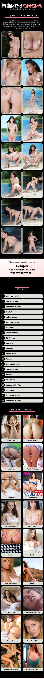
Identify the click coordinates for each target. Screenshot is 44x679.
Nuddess (11, 542)
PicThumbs (33, 485)
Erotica (33, 571)
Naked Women (33, 428)
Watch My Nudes (33, 456)
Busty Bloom (33, 514)
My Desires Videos (33, 657)
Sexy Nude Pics (33, 628)
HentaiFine (11, 428)
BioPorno (11, 485)
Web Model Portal (11, 571)
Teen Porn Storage (11, 514)
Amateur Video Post (33, 600)
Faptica (33, 542)
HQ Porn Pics (11, 600)
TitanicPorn (11, 628)
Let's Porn (11, 456)
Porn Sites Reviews (11, 657)
